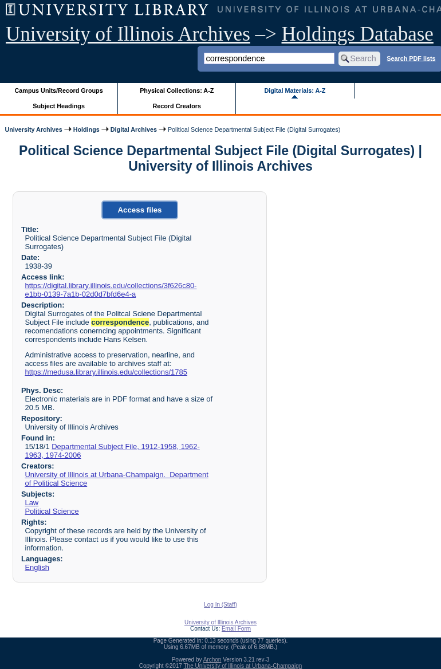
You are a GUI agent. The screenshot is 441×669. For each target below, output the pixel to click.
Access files (139, 210)
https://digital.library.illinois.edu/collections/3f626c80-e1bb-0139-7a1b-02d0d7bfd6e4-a (110, 289)
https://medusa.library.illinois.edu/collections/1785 (106, 372)
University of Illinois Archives (128, 34)
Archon (212, 659)
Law (31, 502)
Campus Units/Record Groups (59, 90)
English (37, 567)
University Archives (33, 129)
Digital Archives (134, 129)
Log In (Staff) (220, 604)
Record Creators (176, 106)
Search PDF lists (411, 57)
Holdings (86, 129)
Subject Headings (59, 106)
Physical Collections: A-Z (177, 90)
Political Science (51, 511)
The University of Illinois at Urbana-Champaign (243, 666)
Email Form (236, 628)
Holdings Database (358, 34)
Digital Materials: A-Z (294, 90)
